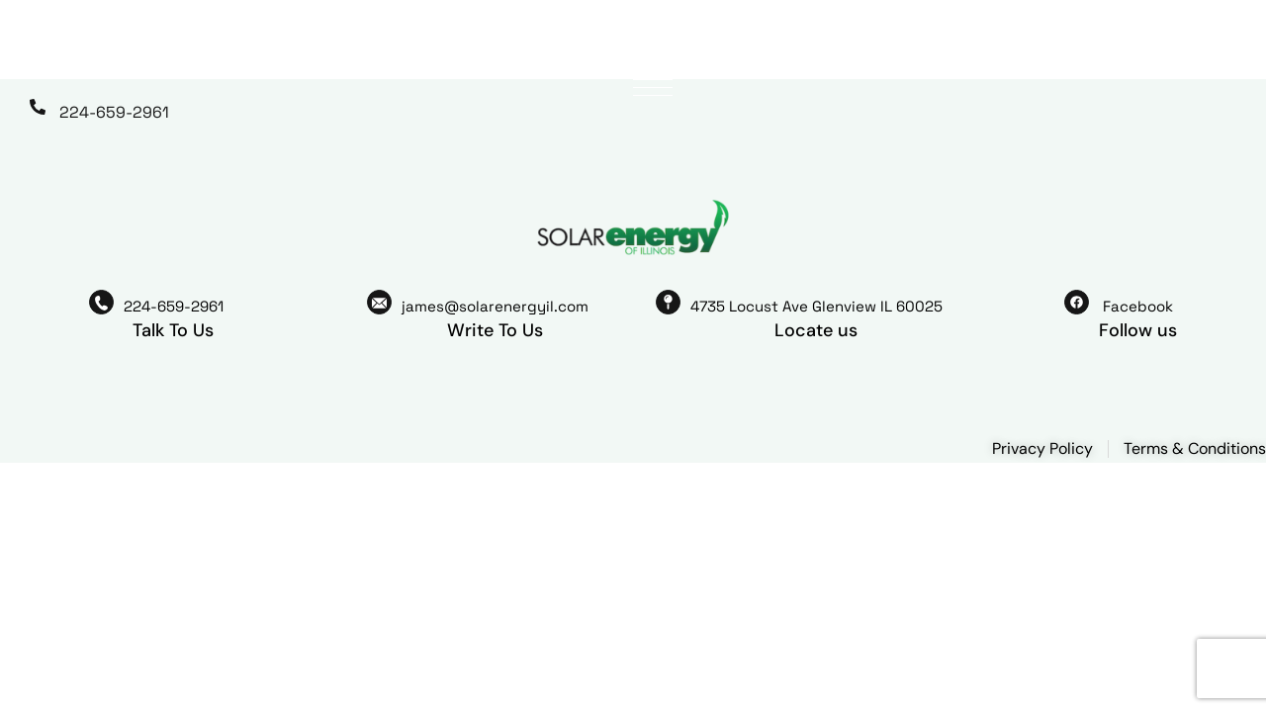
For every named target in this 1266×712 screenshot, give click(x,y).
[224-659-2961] (37, 107)
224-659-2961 (114, 112)
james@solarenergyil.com (495, 306)
